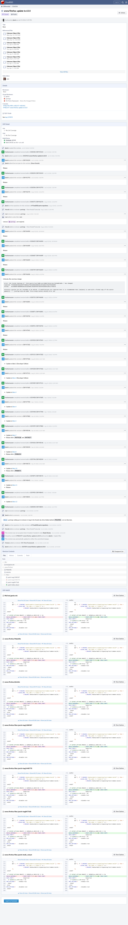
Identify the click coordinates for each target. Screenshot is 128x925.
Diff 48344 (26, 447)
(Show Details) (35, 163)
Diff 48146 (26, 430)
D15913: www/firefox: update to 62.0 (35, 156)
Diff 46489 (26, 246)
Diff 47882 (26, 416)
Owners (7, 543)
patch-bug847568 (13, 582)
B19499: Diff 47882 (37, 426)
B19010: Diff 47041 (37, 340)
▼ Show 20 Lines (47, 600)
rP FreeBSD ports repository (39, 206)
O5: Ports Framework (12, 101)
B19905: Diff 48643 (37, 492)
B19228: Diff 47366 (37, 369)
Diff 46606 (26, 274)
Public (15, 14)
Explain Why (57, 536)
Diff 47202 (26, 345)
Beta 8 (14, 452)
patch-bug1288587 (14, 577)
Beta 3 (14, 392)
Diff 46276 (26, 192)
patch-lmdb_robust (13, 585)
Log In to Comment (11, 901)
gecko (7, 96)
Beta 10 (15, 468)
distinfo (8, 572)
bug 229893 (9, 117)
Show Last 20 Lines (46, 634)
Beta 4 (14, 407)
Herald (7, 209)
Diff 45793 (26, 178)
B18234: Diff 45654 (37, 173)
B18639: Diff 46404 (37, 241)
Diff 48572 (26, 464)
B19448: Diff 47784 (37, 412)
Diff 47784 (26, 402)
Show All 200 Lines (34, 634)
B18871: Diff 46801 (37, 312)
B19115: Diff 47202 (37, 354)
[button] (126, 2)
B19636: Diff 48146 (37, 443)
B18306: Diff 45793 (37, 187)
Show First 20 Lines (23, 600)
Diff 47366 (26, 359)
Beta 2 (14, 378)
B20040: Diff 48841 (37, 507)
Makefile (8, 570)
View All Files (64, 72)
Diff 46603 (26, 260)
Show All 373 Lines (35, 600)
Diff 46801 (26, 302)
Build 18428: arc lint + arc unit (15, 142)
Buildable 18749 (11, 140)
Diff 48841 (26, 497)
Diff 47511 (26, 373)
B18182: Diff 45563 (37, 152)
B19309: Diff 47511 (37, 383)
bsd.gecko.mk (10, 565)
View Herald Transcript (33, 209)
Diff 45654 (26, 160)
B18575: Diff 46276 (37, 202)
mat (8, 79)
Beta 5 (14, 421)
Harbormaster (9, 152)
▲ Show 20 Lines (22, 634)
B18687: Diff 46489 (37, 255)
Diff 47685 (26, 387)
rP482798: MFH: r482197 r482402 (14, 106)
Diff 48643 (26, 480)
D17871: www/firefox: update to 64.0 (33, 547)
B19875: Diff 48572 (37, 476)
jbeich (14, 20)
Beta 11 (15, 485)
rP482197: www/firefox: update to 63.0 (15, 108)
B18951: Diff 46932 (37, 326)
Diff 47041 (26, 330)
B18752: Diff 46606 (37, 297)
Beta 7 (14, 435)
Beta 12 (15, 502)
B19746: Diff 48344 (37, 459)
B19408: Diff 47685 (37, 397)
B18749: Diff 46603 (37, 270)
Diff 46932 (26, 316)
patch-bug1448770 (14, 580)
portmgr (8, 99)
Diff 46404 (26, 231)
